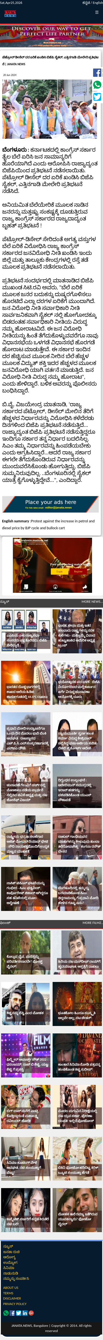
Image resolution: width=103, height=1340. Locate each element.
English (98, 3)
